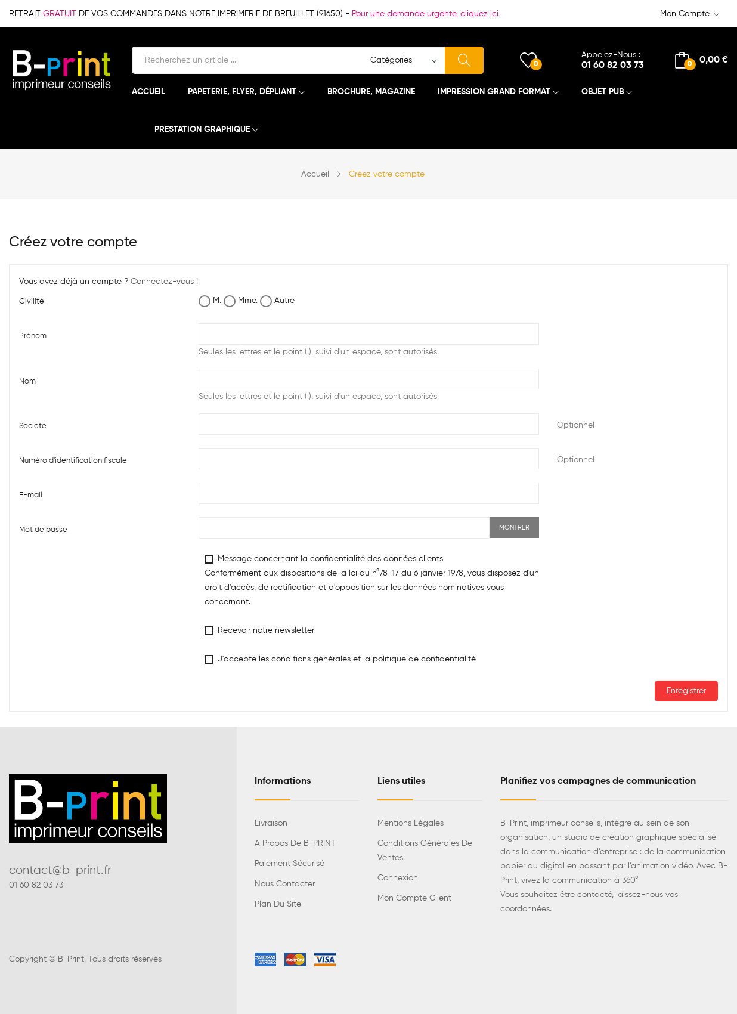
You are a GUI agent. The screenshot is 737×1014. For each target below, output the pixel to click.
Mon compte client (414, 898)
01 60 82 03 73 (612, 65)
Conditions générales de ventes (424, 850)
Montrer (514, 527)
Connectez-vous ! (164, 281)
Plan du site (278, 904)
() (528, 60)
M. (210, 301)
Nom (27, 381)
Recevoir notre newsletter (259, 630)
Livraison (271, 823)
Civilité (31, 301)
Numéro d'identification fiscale (73, 461)
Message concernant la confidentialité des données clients (372, 580)
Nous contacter (285, 884)
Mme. (241, 301)
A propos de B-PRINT (295, 843)
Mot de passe (43, 530)
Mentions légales (410, 823)
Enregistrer (686, 691)
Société (33, 426)
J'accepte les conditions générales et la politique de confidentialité (340, 659)
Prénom (33, 336)
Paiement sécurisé (289, 864)
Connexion (397, 878)
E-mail (30, 495)
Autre (277, 301)
